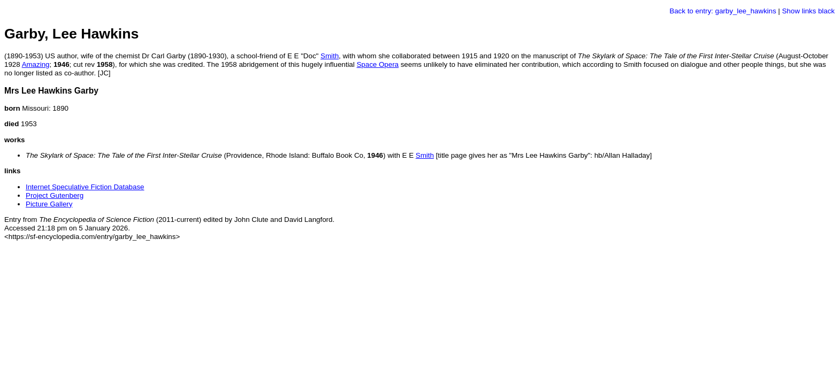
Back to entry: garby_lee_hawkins (722, 11)
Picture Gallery (49, 204)
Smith (330, 56)
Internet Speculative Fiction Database (85, 187)
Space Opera (377, 64)
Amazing (36, 64)
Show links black (808, 11)
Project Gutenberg (54, 195)
